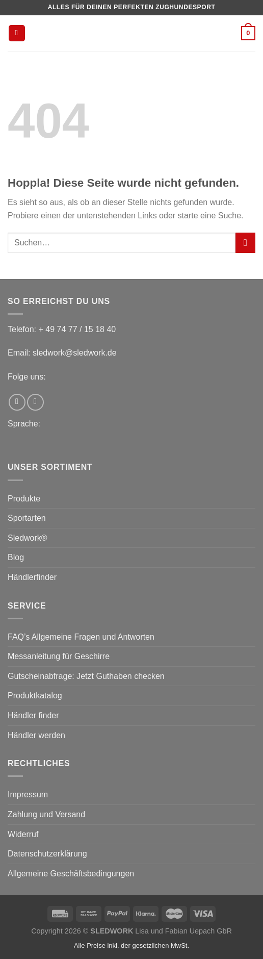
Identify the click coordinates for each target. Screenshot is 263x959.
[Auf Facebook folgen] (17, 402)
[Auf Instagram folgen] (35, 402)
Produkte (24, 498)
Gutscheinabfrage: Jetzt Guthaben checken (86, 676)
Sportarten (27, 518)
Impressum (28, 794)
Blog (16, 557)
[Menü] (17, 33)
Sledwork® (27, 538)
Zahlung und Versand (46, 814)
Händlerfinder (32, 577)
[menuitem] (125, 441)
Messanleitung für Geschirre (59, 656)
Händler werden (36, 735)
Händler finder (33, 715)
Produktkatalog (35, 695)
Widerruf (23, 834)
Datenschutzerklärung (47, 853)
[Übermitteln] (245, 243)
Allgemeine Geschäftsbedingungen (71, 873)
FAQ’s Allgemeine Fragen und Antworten (81, 637)
